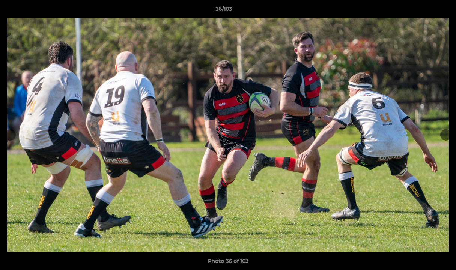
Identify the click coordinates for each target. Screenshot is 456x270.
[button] (424, 11)
